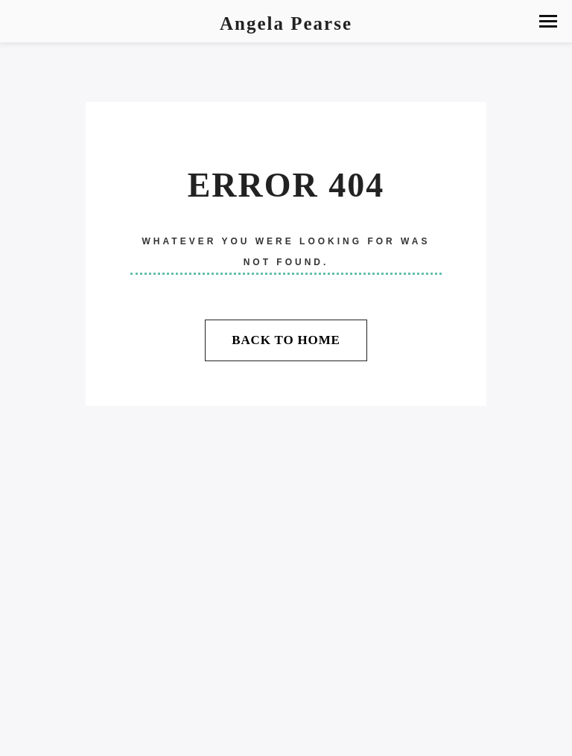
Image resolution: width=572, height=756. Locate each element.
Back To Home (286, 340)
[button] (548, 21)
